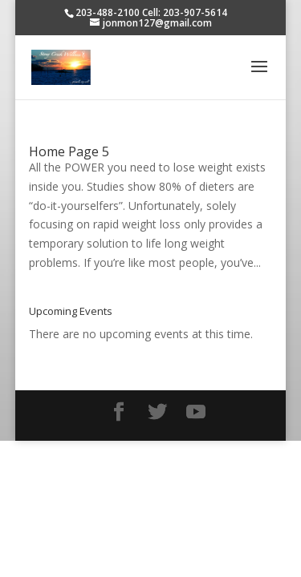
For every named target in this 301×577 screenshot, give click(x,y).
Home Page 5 (69, 151)
